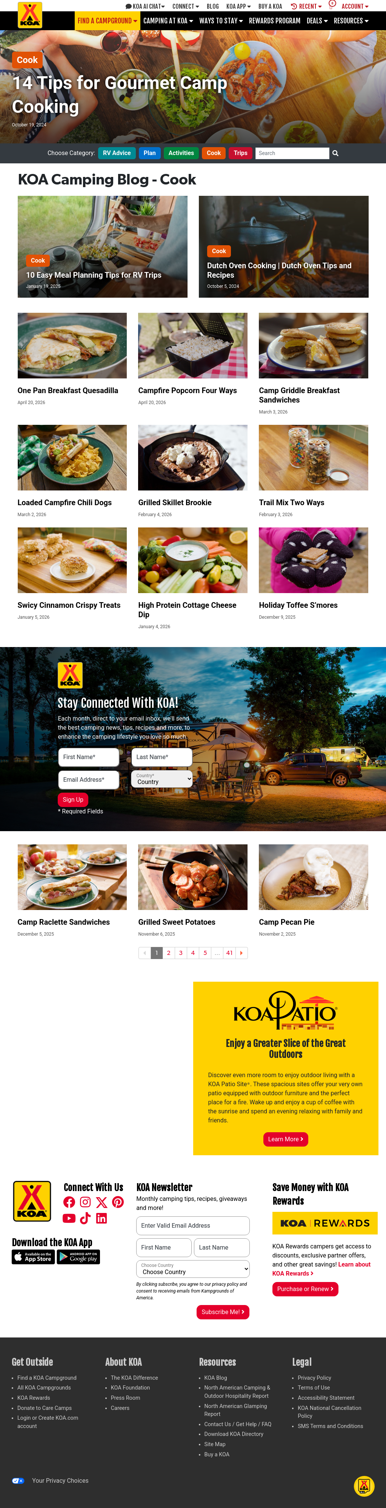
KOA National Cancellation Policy (329, 1412)
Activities (181, 153)
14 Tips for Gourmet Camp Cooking (120, 94)
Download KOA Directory (234, 1434)
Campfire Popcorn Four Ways (187, 390)
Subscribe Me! (222, 1312)
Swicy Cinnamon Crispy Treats (69, 605)
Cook (27, 60)
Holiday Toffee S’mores (298, 605)
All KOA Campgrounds (44, 1388)
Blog (213, 6)
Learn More (285, 1139)
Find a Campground (107, 21)
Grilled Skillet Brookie (174, 502)
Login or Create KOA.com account (47, 1422)
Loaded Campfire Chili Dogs (65, 502)
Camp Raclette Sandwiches (64, 922)
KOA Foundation (130, 1388)
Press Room (125, 1398)
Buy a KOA (217, 1454)
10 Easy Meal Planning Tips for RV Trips (93, 275)
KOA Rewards (33, 1398)
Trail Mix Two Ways (291, 502)
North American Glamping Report (236, 1410)
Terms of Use (314, 1388)
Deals (317, 21)
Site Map (215, 1444)
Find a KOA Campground (47, 1378)
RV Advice (117, 153)
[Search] (292, 153)
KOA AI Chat (145, 6)
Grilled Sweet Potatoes (176, 922)
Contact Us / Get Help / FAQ (238, 1424)
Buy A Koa (270, 6)
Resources (351, 21)
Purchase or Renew (305, 1289)
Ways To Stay (221, 21)
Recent (306, 6)
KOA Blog (216, 1378)
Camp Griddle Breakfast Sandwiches (299, 395)
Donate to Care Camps (44, 1408)
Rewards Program (275, 21)
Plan (150, 153)
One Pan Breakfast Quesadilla (68, 390)
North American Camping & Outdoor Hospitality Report (238, 1392)
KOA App (238, 6)
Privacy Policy (314, 1378)
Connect (185, 6)
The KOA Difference (134, 1378)
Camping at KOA (168, 21)
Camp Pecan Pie (286, 922)
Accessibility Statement (326, 1398)
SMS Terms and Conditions (330, 1426)
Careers (120, 1408)
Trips (241, 153)
